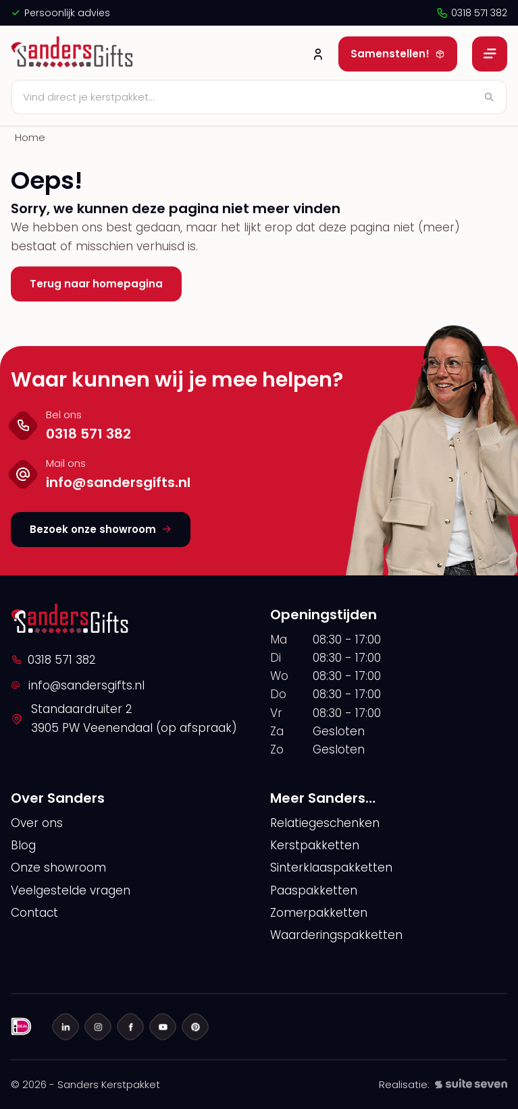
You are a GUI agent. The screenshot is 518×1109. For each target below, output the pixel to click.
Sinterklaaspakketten (331, 867)
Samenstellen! (398, 54)
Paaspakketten (313, 890)
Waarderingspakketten (336, 935)
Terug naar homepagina (96, 284)
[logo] (74, 54)
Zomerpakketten (318, 913)
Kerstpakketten (314, 845)
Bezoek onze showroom (101, 529)
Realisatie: (443, 1084)
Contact (34, 913)
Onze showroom (58, 867)
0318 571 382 (471, 13)
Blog (23, 845)
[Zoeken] (259, 97)
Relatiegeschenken (325, 823)
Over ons (37, 823)
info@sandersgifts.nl (78, 685)
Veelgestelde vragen (70, 890)
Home (30, 137)
